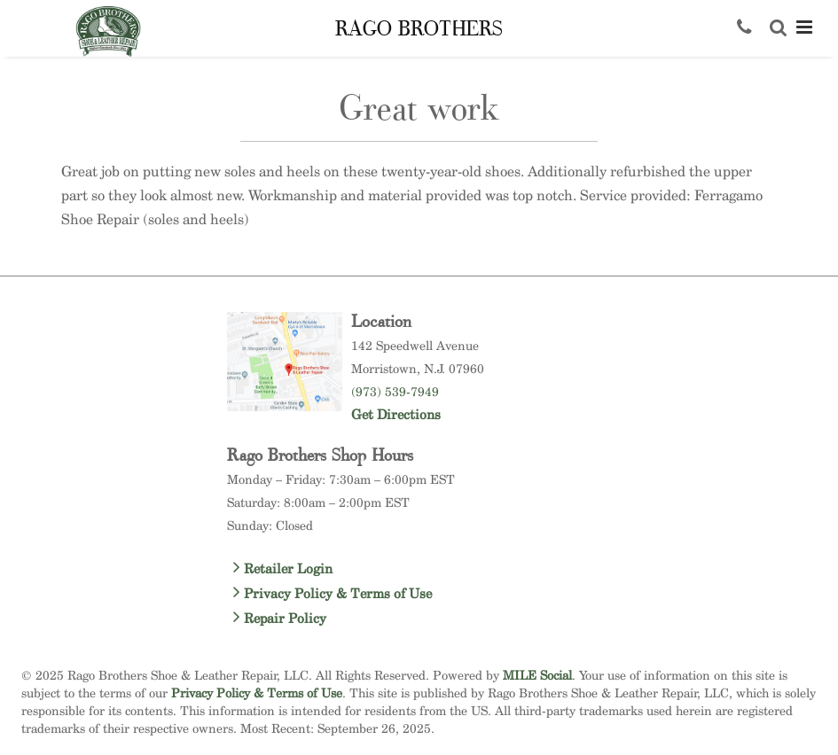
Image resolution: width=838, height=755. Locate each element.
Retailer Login (283, 568)
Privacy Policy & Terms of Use (332, 593)
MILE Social (537, 674)
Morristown (384, 368)
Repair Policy (279, 618)
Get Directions (396, 414)
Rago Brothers (419, 29)
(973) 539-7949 (395, 391)
